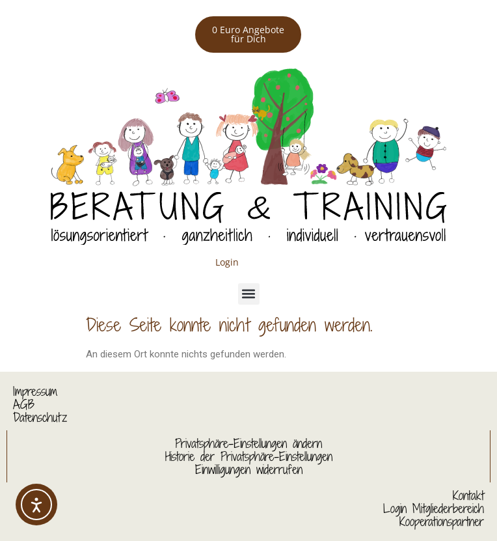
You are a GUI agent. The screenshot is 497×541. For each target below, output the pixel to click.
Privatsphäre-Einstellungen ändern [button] (248, 443)
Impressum (35, 391)
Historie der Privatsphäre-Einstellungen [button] (248, 456)
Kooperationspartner (441, 521)
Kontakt (468, 495)
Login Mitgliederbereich (433, 508)
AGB (23, 404)
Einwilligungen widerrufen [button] (248, 469)
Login (227, 262)
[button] (249, 294)
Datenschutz (40, 417)
